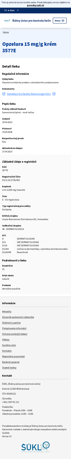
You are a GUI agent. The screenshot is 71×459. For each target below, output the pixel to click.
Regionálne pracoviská (13, 356)
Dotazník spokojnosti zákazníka (18, 317)
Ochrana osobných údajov (14, 333)
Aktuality (6, 311)
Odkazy (5, 339)
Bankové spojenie (11, 361)
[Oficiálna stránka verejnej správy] (14, 10)
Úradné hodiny (9, 367)
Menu (60, 20)
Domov (6, 32)
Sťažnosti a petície (11, 322)
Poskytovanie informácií (14, 328)
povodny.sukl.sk (35, 5)
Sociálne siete (9, 345)
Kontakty (7, 350)
